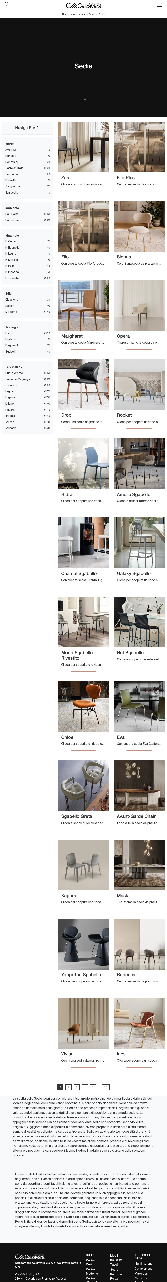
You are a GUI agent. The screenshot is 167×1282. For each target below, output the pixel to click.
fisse (8, 333)
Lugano (10, 397)
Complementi (143, 1269)
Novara (10, 409)
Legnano (10, 391)
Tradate (10, 415)
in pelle (9, 265)
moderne (11, 311)
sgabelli (10, 351)
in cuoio (10, 241)
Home (65, 14)
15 (105, 1087)
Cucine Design (90, 1262)
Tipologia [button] (11, 327)
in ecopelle (12, 247)
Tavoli (114, 1265)
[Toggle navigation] (159, 5)
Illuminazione (143, 1264)
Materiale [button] (12, 235)
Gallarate (11, 385)
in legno (10, 253)
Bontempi (11, 162)
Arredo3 (10, 149)
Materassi (141, 1274)
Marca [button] (10, 143)
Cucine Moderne (92, 1271)
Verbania (11, 428)
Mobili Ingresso (116, 1258)
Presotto (11, 180)
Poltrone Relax (116, 1277)
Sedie (102, 14)
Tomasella (11, 192)
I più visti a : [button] (13, 366)
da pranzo (12, 220)
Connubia (11, 174)
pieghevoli (11, 345)
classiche (11, 299)
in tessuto (12, 278)
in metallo (11, 259)
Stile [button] (8, 293)
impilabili (10, 339)
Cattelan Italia (14, 168)
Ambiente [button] (12, 207)
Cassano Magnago (17, 379)
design (9, 305)
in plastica (12, 272)
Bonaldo (10, 155)
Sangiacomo (13, 186)
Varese (9, 422)
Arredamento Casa (83, 14)
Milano (9, 403)
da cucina (12, 214)
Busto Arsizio (14, 373)
